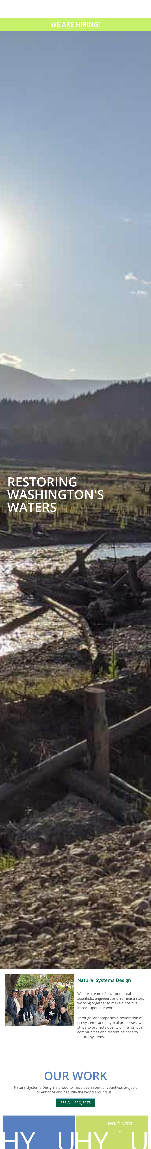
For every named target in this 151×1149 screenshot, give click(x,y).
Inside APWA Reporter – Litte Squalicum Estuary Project (29, 1082)
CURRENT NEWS (34, 668)
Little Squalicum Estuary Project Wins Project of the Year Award (113, 1010)
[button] (5, 485)
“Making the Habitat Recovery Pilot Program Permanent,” (75, 745)
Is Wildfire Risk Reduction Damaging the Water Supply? (112, 1082)
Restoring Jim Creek (22, 1007)
